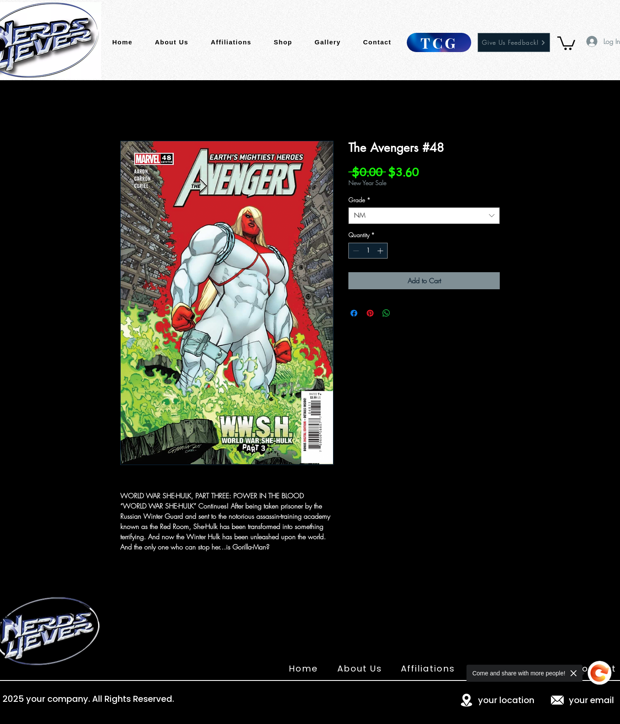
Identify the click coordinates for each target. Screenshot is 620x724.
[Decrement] (355, 250)
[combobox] (424, 215)
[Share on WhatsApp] (386, 313)
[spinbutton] (368, 250)
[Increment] (381, 250)
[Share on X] (402, 313)
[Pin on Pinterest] (370, 313)
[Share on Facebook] (354, 313)
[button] (566, 42)
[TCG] (439, 42)
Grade (359, 200)
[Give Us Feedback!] (514, 42)
